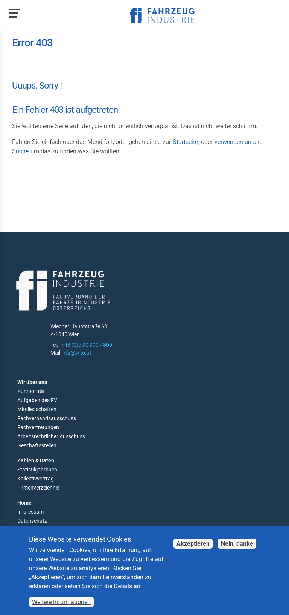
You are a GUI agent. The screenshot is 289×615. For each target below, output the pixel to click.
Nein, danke (237, 551)
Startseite (185, 141)
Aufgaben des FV (37, 400)
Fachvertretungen (38, 427)
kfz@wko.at (77, 353)
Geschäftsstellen (36, 445)
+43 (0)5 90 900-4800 (86, 345)
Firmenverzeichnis (38, 488)
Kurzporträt (31, 391)
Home (24, 503)
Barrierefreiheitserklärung (47, 530)
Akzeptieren (193, 551)
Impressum (30, 512)
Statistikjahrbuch (37, 470)
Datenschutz (32, 521)
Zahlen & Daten (35, 460)
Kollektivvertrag (35, 479)
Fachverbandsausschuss (46, 418)
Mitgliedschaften (36, 409)
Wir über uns (32, 382)
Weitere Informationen (61, 609)
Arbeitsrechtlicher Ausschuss (51, 436)
